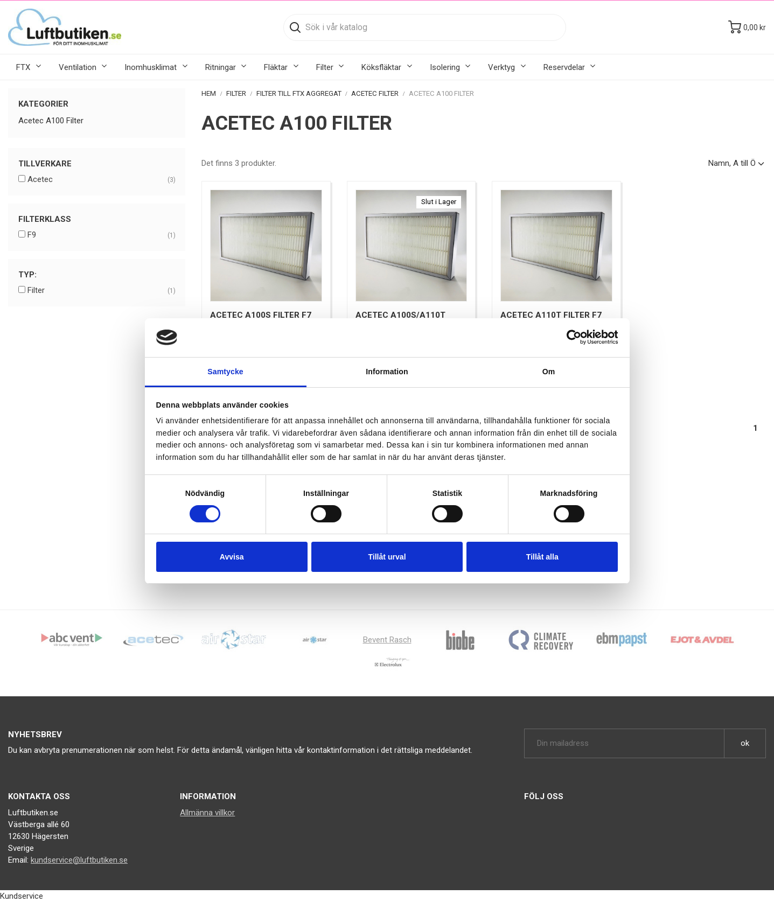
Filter (101, 290)
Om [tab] (548, 371)
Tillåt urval (387, 557)
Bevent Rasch (387, 640)
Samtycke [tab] (225, 371)
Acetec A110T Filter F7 (551, 315)
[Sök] (424, 27)
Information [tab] (387, 371)
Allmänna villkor (207, 812)
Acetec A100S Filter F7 (260, 315)
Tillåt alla (542, 557)
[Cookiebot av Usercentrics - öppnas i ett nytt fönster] (571, 337)
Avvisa (232, 557)
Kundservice (21, 896)
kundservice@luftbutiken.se (79, 860)
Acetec (101, 179)
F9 (101, 235)
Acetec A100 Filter (50, 120)
